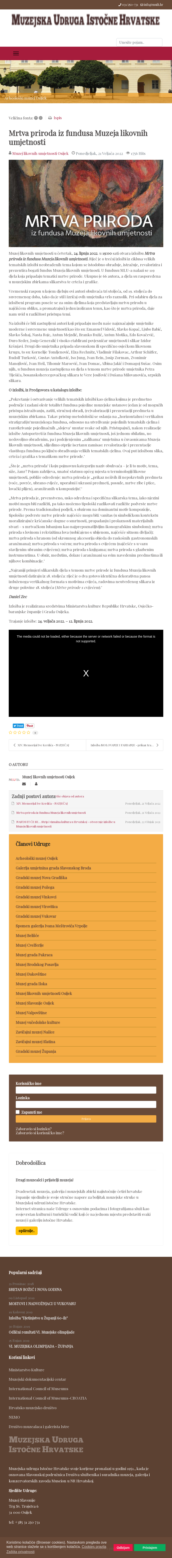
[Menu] (16, 53)
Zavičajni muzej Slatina (35, 1041)
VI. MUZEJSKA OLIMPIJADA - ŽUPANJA (41, 1346)
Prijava (86, 1119)
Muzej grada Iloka (31, 983)
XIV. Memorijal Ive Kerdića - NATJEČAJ (41, 745)
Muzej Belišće (27, 935)
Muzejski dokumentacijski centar (37, 1379)
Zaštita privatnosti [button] (20, 1552)
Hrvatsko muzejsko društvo (32, 1407)
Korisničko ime (28, 1083)
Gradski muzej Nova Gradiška (41, 877)
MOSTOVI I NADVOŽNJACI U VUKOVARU (42, 1303)
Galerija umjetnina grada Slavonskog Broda (53, 867)
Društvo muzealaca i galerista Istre (39, 1426)
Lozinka (23, 1098)
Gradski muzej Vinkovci (36, 896)
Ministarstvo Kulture (26, 1369)
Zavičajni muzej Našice (35, 1031)
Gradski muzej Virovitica (37, 906)
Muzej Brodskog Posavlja (37, 964)
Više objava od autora (70, 796)
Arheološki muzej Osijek (37, 858)
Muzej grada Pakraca (34, 954)
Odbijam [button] (123, 1547)
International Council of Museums (38, 1388)
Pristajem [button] (150, 1547)
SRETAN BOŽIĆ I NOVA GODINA (35, 1289)
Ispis (58, 117)
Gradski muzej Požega (35, 887)
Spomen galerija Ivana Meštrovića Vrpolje (51, 925)
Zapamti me (31, 1112)
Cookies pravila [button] (94, 1547)
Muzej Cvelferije (30, 945)
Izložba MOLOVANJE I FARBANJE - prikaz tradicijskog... (127, 745)
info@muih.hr (153, 4)
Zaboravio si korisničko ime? (40, 1132)
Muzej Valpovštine (31, 1012)
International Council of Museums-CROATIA (48, 1398)
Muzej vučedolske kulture (38, 1022)
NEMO (14, 1417)
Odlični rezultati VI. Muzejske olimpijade (41, 1332)
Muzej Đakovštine (31, 974)
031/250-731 (130, 4)
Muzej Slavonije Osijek (35, 1003)
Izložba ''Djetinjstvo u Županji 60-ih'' (38, 1318)
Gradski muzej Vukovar (36, 916)
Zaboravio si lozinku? (34, 1128)
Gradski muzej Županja (36, 1051)
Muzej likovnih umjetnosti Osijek (40, 153)
